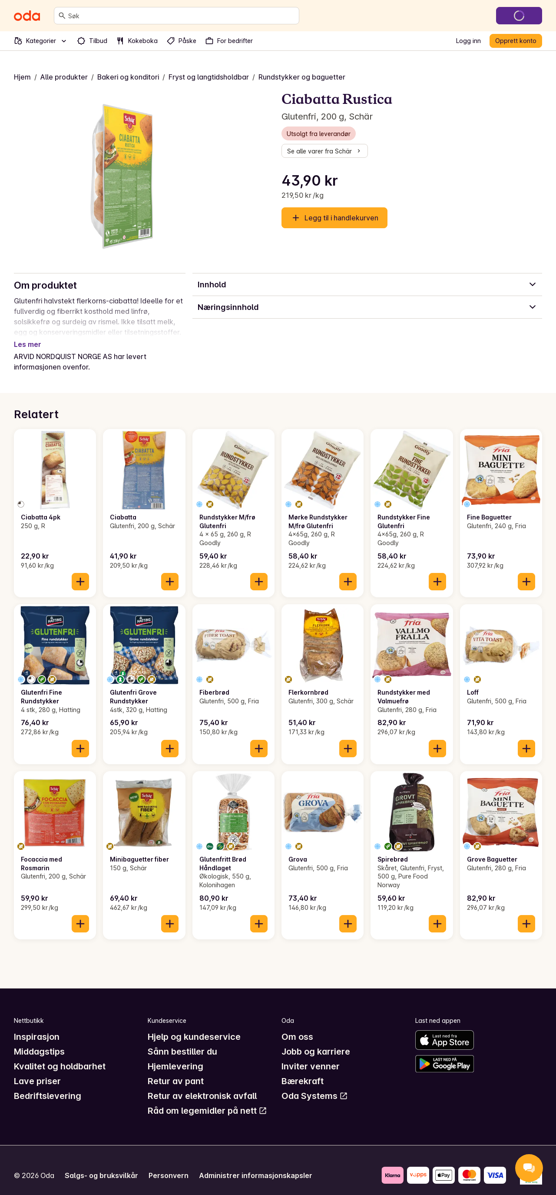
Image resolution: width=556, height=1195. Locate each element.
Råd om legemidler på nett (207, 1100)
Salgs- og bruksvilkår (101, 1165)
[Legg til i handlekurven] (80, 571)
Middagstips (39, 1041)
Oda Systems (314, 1085)
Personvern (169, 1165)
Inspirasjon (37, 1026)
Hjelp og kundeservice (194, 1026)
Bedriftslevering (47, 1085)
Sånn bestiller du (182, 1041)
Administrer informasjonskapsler (255, 1165)
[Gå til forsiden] (27, 15)
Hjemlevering (175, 1056)
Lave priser (37, 1070)
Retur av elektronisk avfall (202, 1085)
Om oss (297, 1026)
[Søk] (62, 15)
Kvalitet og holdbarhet (60, 1056)
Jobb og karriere (315, 1041)
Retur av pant (176, 1070)
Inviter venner (310, 1056)
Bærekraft (302, 1070)
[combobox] (181, 15)
